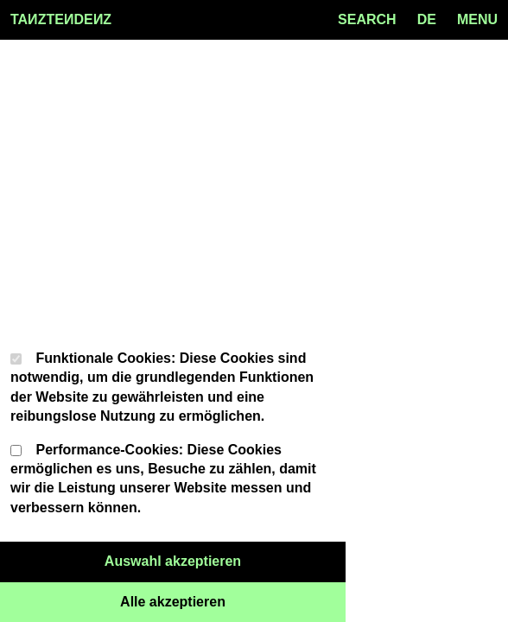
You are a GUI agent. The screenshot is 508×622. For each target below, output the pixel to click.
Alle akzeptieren (233, 600)
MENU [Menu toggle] (477, 19)
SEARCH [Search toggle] (367, 19)
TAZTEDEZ (60, 19)
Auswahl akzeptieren (225, 559)
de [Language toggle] (426, 19)
